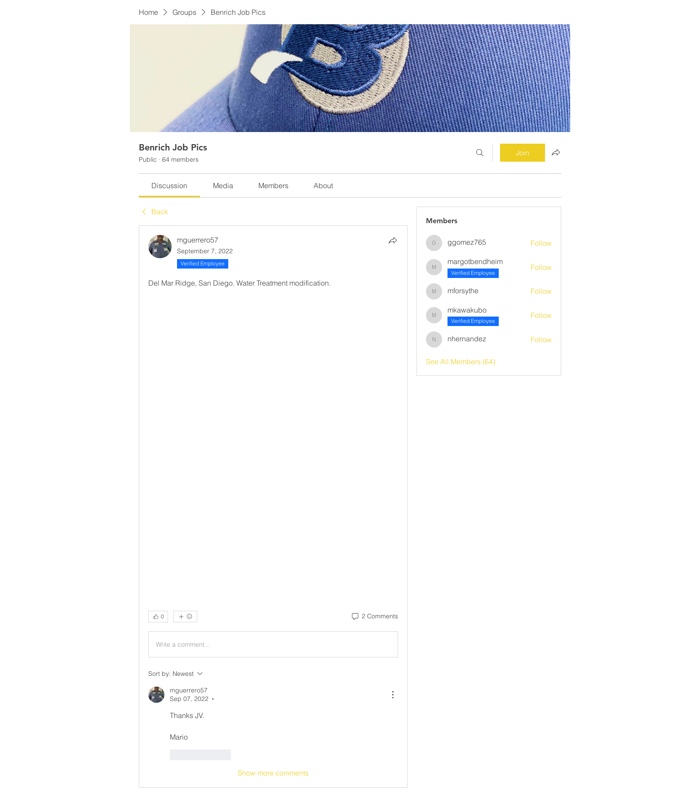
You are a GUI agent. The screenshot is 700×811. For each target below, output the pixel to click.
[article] (273, 506)
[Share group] (555, 152)
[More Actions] (392, 694)
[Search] (479, 153)
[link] (169, 185)
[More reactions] (185, 616)
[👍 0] (158, 616)
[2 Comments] (374, 616)
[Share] (392, 240)
